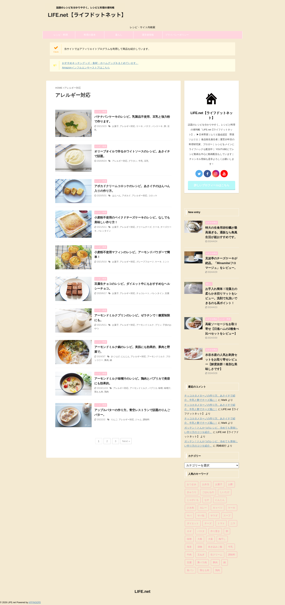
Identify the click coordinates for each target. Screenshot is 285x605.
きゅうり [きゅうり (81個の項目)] (191, 492)
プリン (158, 325)
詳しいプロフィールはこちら (211, 185)
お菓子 (115, 126)
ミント (166, 261)
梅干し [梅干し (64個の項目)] (222, 539)
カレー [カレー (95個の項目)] (203, 507)
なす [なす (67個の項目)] (206, 500)
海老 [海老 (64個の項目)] (189, 546)
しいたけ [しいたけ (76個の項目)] (224, 492)
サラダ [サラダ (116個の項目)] (214, 515)
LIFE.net (142, 591)
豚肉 (106, 360)
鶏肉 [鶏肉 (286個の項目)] (217, 570)
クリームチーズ (144, 227)
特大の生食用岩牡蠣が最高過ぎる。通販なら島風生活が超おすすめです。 (221, 232)
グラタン (133, 161)
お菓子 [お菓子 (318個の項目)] (218, 484)
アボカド (126, 195)
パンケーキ (157, 126)
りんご (114, 419)
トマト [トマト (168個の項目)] (221, 523)
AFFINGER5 (35, 602)
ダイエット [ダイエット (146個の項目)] (193, 523)
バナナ (147, 126)
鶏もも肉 (98, 391)
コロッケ (152, 195)
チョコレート (142, 293)
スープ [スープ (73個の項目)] (226, 515)
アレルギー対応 (127, 126)
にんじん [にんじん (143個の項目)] (220, 500)
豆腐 (167, 293)
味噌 (160, 388)
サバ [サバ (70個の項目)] (189, 515)
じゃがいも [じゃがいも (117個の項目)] (193, 500)
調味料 (146, 419)
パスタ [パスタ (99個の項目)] (200, 531)
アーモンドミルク (145, 325)
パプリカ (152, 388)
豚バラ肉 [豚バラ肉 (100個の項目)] (202, 562)
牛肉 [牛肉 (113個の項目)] (189, 554)
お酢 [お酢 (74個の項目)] (230, 484)
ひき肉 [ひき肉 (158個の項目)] (190, 507)
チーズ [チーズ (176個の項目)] (208, 523)
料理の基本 (90, 34)
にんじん (125, 356)
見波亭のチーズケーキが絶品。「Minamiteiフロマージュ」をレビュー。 (221, 263)
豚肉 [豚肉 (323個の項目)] (215, 562)
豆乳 (146, 161)
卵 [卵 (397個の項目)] (227, 531)
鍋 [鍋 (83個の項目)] (224, 562)
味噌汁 (167, 388)
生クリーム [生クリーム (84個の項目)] (216, 554)
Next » (126, 441)
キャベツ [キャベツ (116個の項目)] (217, 507)
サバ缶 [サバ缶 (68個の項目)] (200, 515)
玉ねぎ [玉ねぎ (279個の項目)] (200, 554)
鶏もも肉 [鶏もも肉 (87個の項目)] (204, 570)
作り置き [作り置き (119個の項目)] (215, 531)
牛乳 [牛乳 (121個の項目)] (230, 546)
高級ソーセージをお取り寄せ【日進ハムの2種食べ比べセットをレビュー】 (222, 329)
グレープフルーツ (145, 261)
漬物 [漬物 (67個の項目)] (199, 546)
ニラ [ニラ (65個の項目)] (232, 523)
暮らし (118, 34)
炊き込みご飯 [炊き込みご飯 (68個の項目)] (215, 546)
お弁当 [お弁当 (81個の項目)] (205, 484)
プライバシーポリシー (177, 34)
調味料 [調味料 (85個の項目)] (231, 554)
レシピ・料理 (61, 34)
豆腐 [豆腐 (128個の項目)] (189, 562)
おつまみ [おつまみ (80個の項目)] (191, 484)
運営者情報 (148, 34)
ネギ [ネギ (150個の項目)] (189, 531)
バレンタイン (104, 231)
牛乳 (141, 161)
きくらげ (115, 356)
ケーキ (139, 126)
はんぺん (116, 195)
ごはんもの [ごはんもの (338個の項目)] (208, 492)
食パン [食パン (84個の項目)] (190, 570)
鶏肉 (106, 391)
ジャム (138, 419)
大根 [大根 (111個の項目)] (199, 539)
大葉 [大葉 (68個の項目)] (210, 539)
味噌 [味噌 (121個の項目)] (189, 539)
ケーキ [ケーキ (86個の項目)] (231, 507)
